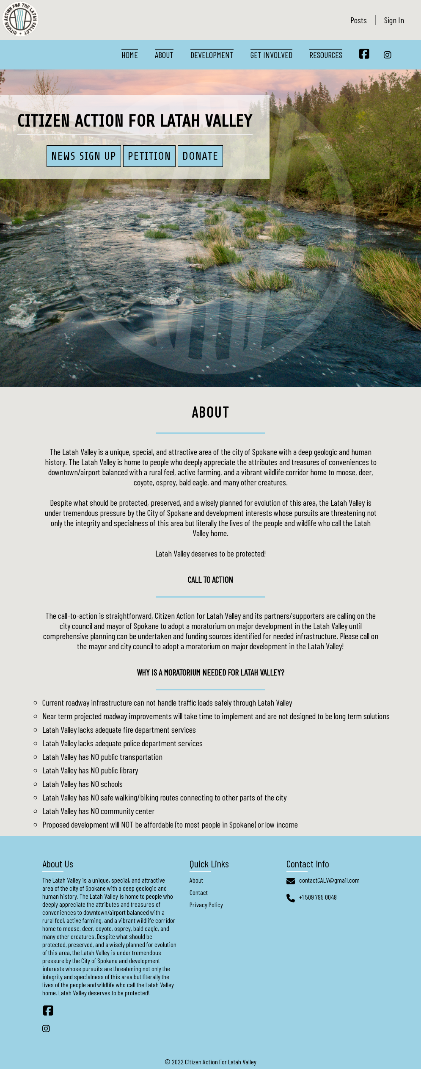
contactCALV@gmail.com (329, 880)
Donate (200, 156)
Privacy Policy (206, 904)
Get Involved (271, 55)
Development (212, 55)
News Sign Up (83, 156)
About (164, 55)
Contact (199, 892)
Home (129, 55)
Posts (358, 20)
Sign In (394, 20)
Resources (325, 55)
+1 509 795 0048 (318, 897)
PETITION (149, 156)
